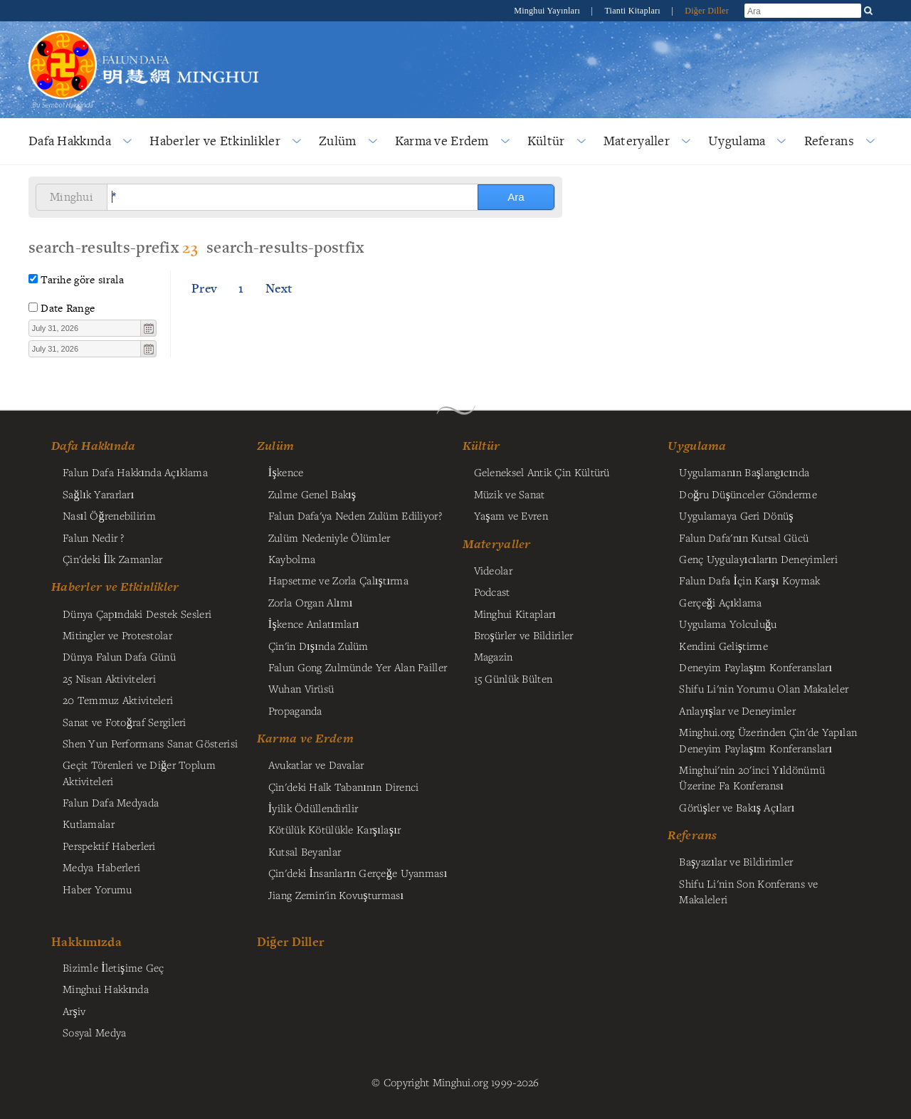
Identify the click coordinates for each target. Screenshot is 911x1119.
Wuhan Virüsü (301, 688)
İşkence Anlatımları (313, 623)
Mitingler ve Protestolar (117, 635)
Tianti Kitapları (633, 11)
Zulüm (337, 140)
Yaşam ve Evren (511, 515)
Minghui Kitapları (515, 613)
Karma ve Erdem (442, 140)
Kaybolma (291, 559)
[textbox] (85, 328)
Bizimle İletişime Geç (113, 967)
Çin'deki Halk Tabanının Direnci (343, 786)
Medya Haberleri (101, 867)
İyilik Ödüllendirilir (313, 808)
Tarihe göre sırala (82, 279)
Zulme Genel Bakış (312, 494)
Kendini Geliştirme (723, 646)
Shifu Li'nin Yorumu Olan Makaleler (763, 688)
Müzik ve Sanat (509, 494)
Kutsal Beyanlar (304, 851)
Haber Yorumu (97, 889)
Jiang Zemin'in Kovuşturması (336, 895)
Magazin (493, 656)
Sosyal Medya (94, 1032)
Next (279, 288)
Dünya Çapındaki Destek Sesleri (137, 613)
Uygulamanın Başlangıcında (744, 472)
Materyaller (637, 140)
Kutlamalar (89, 823)
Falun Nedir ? (94, 537)
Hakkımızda (86, 941)
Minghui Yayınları (548, 11)
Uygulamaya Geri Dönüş (736, 515)
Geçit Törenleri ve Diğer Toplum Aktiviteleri (139, 772)
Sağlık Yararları (99, 494)
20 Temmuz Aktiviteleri (118, 700)
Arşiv (74, 1011)
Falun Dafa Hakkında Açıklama (135, 472)
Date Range (68, 307)
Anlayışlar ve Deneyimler (737, 710)
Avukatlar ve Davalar (316, 764)
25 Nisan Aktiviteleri (109, 678)
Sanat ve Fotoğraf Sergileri (124, 722)
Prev (204, 288)
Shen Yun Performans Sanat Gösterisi (150, 743)
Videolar (493, 570)
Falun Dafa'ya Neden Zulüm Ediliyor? (355, 515)
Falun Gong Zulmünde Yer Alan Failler (357, 667)
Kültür (546, 140)
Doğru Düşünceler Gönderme (747, 494)
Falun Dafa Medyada (111, 802)
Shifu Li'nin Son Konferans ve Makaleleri (748, 891)
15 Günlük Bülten (513, 678)
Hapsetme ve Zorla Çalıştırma (338, 580)
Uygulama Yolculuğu (727, 623)
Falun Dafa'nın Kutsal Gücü (744, 537)
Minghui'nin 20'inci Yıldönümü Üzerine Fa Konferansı (752, 777)
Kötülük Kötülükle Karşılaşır (334, 829)
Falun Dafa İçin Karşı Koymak (749, 580)
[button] (148, 328)
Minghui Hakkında (106, 989)
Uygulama (736, 140)
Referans (829, 140)
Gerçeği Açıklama (720, 602)
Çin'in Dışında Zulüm (318, 646)
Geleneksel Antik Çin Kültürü (542, 472)
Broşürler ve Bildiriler (524, 635)
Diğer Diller (707, 11)
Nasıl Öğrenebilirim (109, 515)
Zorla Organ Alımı (310, 602)
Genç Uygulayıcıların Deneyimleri (758, 559)
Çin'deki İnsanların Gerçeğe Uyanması (358, 873)
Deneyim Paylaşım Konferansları (755, 667)
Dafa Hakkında (69, 140)
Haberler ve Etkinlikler (214, 140)
